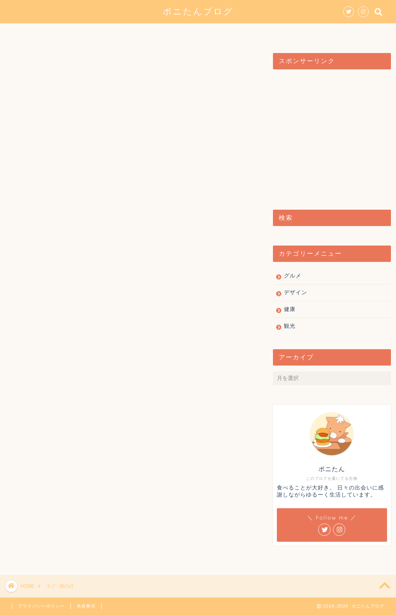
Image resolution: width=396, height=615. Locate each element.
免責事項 (86, 606)
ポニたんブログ (198, 11)
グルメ (144, 32)
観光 (223, 32)
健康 (255, 32)
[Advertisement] (330, 135)
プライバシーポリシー (41, 606)
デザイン (185, 32)
